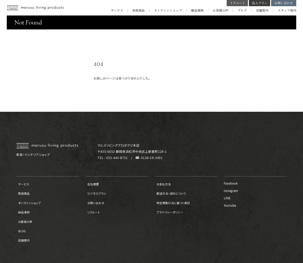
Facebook (231, 183)
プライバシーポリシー (169, 205)
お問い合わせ (283, 3)
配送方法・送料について (170, 190)
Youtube (230, 205)
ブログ (242, 10)
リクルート (237, 3)
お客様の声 (220, 10)
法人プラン (259, 3)
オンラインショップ (168, 10)
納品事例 (197, 10)
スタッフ (287, 10)
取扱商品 (138, 10)
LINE (227, 198)
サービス (117, 10)
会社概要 (91, 183)
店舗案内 (262, 10)
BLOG (20, 220)
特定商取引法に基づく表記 (172, 198)
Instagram (231, 190)
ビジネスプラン (95, 190)
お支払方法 (162, 183)
